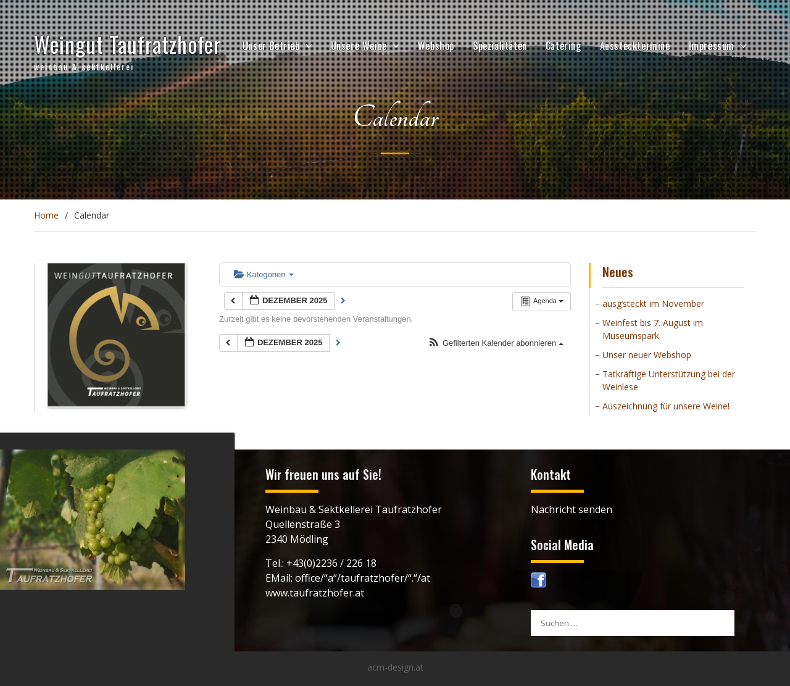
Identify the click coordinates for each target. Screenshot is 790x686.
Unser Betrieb (271, 45)
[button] (496, 344)
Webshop (436, 45)
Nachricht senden (571, 509)
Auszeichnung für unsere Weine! (666, 406)
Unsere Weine (359, 45)
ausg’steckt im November (653, 303)
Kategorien (264, 274)
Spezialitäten (500, 45)
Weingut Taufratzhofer (127, 44)
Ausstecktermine (635, 45)
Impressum (711, 45)
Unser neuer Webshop (646, 355)
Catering (563, 45)
